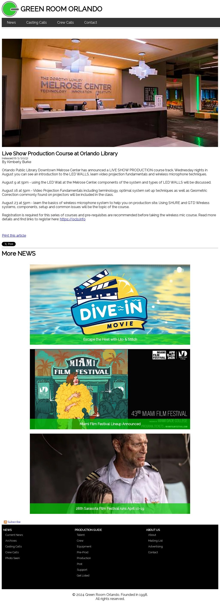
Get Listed (83, 575)
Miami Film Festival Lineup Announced (110, 424)
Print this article (14, 235)
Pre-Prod (82, 552)
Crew (80, 540)
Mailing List (155, 540)
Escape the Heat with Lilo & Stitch (110, 339)
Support (82, 569)
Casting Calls (36, 22)
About (152, 534)
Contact (90, 22)
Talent (81, 534)
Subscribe (14, 522)
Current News (14, 534)
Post (79, 564)
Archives (11, 540)
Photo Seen (12, 558)
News (11, 22)
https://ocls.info (73, 219)
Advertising (155, 546)
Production (84, 558)
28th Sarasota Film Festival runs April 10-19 (110, 509)
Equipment (84, 546)
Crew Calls (65, 22)
